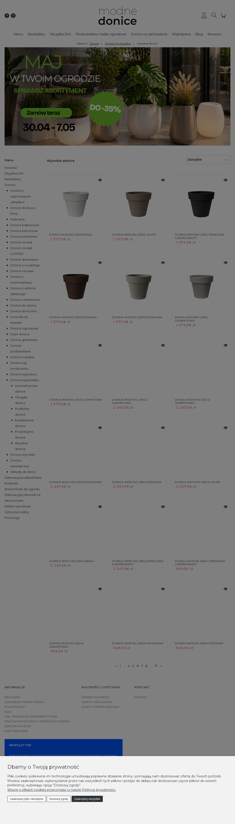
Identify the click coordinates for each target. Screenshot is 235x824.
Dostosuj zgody (58, 799)
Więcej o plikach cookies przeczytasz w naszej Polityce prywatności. (61, 790)
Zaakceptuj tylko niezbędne (26, 799)
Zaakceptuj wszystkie (87, 799)
